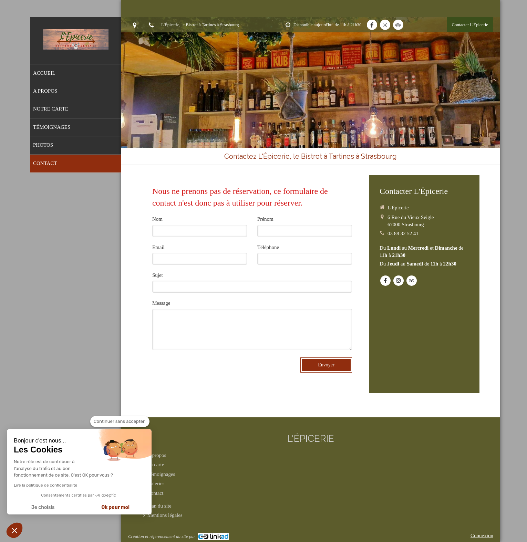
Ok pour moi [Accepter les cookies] (115, 507)
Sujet (157, 275)
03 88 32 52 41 (403, 233)
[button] (14, 530)
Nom (157, 219)
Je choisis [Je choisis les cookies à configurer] (43, 507)
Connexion (482, 535)
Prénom (265, 219)
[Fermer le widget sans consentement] (119, 421)
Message (161, 303)
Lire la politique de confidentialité (45, 485)
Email (158, 247)
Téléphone (268, 247)
